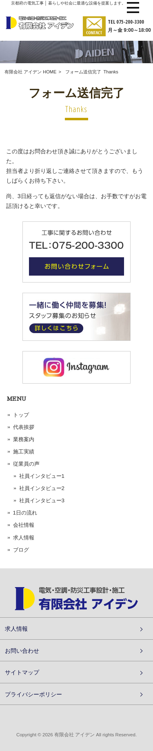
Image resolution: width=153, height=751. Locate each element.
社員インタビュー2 (41, 488)
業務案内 (23, 439)
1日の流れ (25, 513)
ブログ (21, 550)
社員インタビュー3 (41, 500)
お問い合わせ (22, 650)
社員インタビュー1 (41, 476)
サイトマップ (22, 672)
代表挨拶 (23, 427)
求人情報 (23, 538)
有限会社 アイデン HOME (30, 71)
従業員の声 (26, 464)
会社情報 (23, 525)
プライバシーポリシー (33, 694)
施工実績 (23, 451)
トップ (21, 415)
